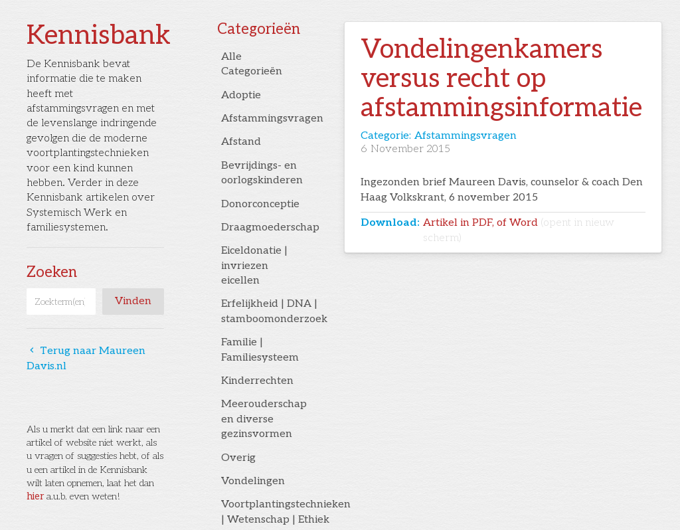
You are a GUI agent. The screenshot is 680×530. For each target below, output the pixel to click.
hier (35, 496)
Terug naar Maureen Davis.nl (86, 358)
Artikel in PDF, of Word (518, 230)
